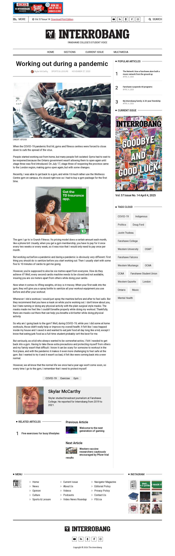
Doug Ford (138, 227)
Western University (128, 251)
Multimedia (121, 52)
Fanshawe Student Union (143, 276)
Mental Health (125, 300)
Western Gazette (127, 284)
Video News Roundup (74, 503)
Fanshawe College (128, 243)
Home (50, 52)
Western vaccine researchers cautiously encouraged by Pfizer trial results (87, 453)
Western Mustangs (128, 268)
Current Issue (94, 52)
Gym (76, 378)
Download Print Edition (62, 19)
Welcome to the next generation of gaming (91, 429)
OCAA (148, 268)
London (147, 284)
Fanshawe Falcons (128, 259)
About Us (67, 490)
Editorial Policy (101, 490)
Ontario (122, 292)
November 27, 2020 (81, 71)
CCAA (121, 276)
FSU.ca (97, 503)
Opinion (35, 495)
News (34, 490)
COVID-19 (51, 378)
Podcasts (67, 499)
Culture (35, 499)
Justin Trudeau (126, 235)
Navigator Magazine (104, 486)
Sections (70, 52)
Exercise (65, 378)
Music (135, 292)
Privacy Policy (101, 495)
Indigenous (141, 219)
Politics (122, 227)
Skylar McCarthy (41, 71)
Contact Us (99, 499)
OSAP (148, 251)
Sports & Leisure (60, 71)
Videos (66, 495)
